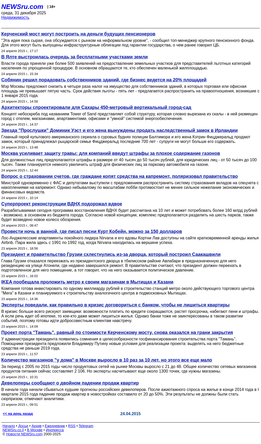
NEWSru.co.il (13, 430)
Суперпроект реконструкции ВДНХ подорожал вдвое (61, 203)
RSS (71, 426)
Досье (23, 426)
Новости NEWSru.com (24, 434)
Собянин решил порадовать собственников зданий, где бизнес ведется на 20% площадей (103, 79)
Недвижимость (15, 17)
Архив (37, 426)
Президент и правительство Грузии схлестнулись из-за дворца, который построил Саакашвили (111, 254)
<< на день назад (18, 414)
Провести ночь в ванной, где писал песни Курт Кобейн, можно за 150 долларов (91, 231)
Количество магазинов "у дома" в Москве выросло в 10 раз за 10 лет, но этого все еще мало (106, 360)
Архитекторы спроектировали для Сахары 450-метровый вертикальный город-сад (96, 107)
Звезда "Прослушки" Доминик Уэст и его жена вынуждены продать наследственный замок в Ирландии (119, 130)
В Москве (35, 430)
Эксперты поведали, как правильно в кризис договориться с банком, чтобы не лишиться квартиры (115, 304)
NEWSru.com (22, 6)
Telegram (86, 426)
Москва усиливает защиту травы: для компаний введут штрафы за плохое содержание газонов (110, 153)
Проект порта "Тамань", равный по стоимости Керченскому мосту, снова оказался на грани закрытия (117, 332)
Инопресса (55, 430)
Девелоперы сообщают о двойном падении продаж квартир (70, 383)
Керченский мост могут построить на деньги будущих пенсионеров (78, 33)
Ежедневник (55, 426)
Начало (9, 426)
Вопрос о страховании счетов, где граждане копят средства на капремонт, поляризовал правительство (119, 176)
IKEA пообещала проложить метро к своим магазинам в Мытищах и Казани (87, 282)
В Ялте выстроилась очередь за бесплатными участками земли (74, 56)
